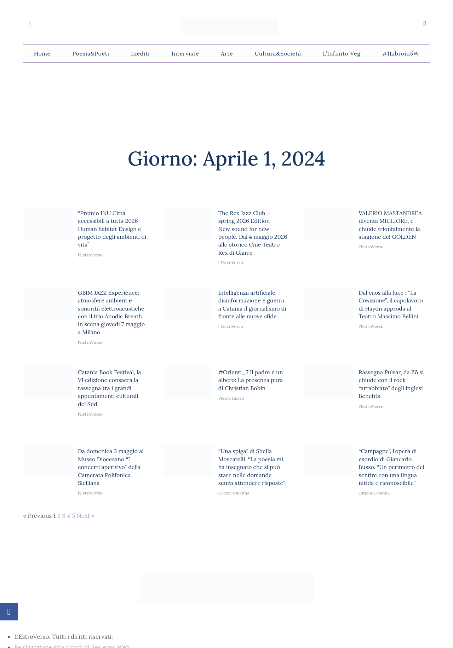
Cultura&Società (278, 53)
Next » (86, 516)
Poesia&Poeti (90, 53)
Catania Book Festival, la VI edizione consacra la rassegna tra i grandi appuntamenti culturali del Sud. (109, 388)
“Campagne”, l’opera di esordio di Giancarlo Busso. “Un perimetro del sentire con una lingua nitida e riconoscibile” (391, 466)
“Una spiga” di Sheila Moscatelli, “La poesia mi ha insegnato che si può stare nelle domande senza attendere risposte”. (252, 466)
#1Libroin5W (400, 53)
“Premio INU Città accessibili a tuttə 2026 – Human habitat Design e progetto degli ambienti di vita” (112, 228)
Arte (227, 53)
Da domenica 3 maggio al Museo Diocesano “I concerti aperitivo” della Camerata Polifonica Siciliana (111, 466)
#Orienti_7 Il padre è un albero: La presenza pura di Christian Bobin (250, 380)
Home (42, 53)
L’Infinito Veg (341, 53)
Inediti (140, 53)
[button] (424, 23)
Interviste (185, 53)
